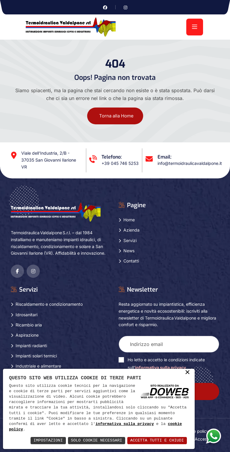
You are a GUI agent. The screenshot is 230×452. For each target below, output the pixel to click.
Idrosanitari (26, 314)
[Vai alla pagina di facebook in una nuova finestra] (105, 7)
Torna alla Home (116, 116)
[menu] (194, 27)
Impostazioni (44, 440)
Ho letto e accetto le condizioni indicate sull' (166, 363)
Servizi (130, 240)
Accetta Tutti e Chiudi (156, 440)
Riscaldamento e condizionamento (49, 304)
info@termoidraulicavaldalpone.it (190, 163)
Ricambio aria (29, 324)
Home (129, 219)
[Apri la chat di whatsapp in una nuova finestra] (213, 436)
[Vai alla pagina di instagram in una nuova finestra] (125, 7)
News (128, 250)
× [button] (187, 373)
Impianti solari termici (36, 355)
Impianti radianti (31, 345)
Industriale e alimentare (38, 366)
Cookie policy (195, 431)
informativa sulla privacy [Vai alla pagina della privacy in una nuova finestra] (160, 367)
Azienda (131, 229)
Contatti (131, 260)
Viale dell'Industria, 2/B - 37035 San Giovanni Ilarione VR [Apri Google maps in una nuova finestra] (48, 159)
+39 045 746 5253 (120, 163)
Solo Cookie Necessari (94, 440)
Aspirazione (27, 335)
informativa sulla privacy (125, 424)
